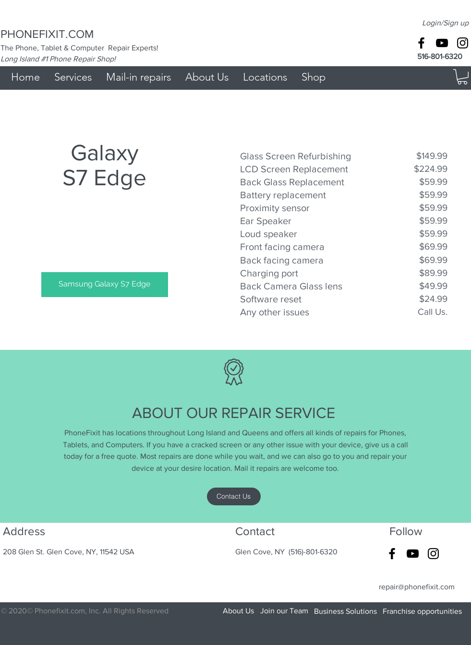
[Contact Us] (234, 496)
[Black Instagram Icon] (462, 43)
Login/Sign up (445, 23)
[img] (104, 244)
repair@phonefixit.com (417, 587)
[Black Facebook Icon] (421, 43)
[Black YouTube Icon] (442, 43)
